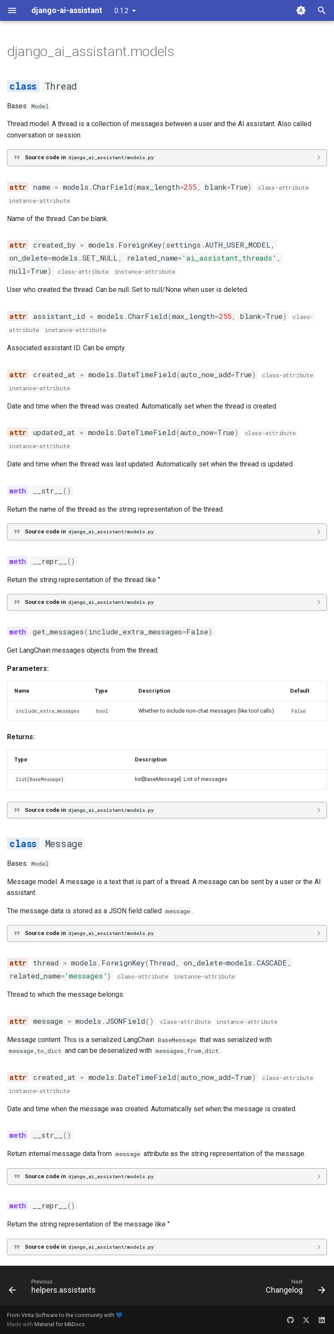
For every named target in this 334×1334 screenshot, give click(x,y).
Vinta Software (39, 1315)
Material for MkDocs (59, 1324)
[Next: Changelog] (293, 1288)
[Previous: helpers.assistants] (54, 1288)
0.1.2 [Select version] (121, 11)
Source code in (90, 157)
